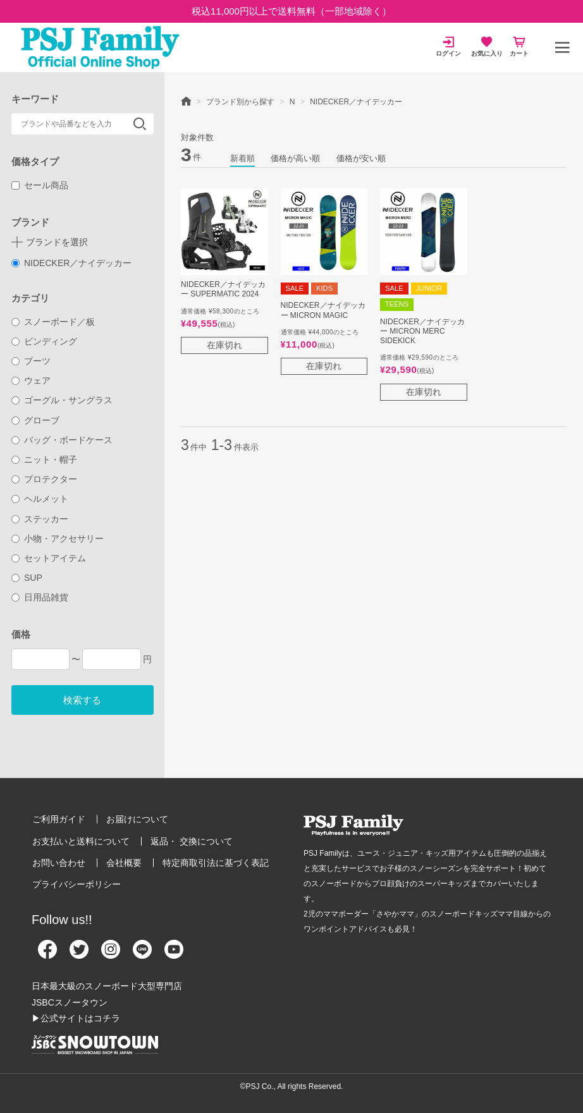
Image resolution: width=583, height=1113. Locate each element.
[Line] (142, 954)
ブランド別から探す (240, 101)
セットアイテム (49, 558)
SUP (26, 578)
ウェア (31, 380)
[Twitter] (79, 954)
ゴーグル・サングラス (62, 400)
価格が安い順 (361, 158)
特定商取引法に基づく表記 (216, 863)
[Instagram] (110, 954)
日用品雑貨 (40, 597)
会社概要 (124, 863)
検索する (82, 700)
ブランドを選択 (57, 242)
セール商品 (40, 185)
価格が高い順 (295, 158)
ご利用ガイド (58, 819)
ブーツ (31, 361)
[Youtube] (173, 954)
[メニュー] (562, 47)
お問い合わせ (58, 863)
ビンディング (44, 341)
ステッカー (40, 519)
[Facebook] (47, 954)
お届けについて (137, 819)
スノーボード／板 (53, 322)
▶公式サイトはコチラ (76, 1018)
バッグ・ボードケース (62, 440)
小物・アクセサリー (57, 538)
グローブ (35, 420)
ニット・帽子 (44, 459)
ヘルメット (40, 499)
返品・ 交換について (191, 841)
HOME (186, 100)
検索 (140, 124)
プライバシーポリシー (76, 884)
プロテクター (44, 479)
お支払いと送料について (81, 841)
